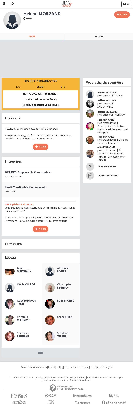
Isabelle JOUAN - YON (26, 302)
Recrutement (50, 377)
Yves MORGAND (106, 136)
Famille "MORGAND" (108, 175)
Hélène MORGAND (107, 100)
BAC (18, 86)
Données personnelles (75, 377)
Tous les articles (49, 380)
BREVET (41, 86)
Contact (31, 377)
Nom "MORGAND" (107, 166)
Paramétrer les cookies (97, 377)
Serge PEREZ (64, 317)
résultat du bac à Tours (42, 99)
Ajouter (123, 14)
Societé (61, 377)
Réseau (99, 36)
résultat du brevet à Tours (42, 104)
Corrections (63, 380)
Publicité (39, 377)
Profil (32, 36)
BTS (63, 86)
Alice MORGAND (106, 146)
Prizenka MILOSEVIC (23, 318)
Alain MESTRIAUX (24, 269)
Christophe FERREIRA (64, 286)
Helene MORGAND (107, 92)
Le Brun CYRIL (65, 300)
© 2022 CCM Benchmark (80, 380)
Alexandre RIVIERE (63, 269)
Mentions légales (116, 377)
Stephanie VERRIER (63, 334)
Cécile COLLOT (26, 284)
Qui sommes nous (18, 377)
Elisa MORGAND (106, 119)
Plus (40, 352)
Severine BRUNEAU (23, 334)
